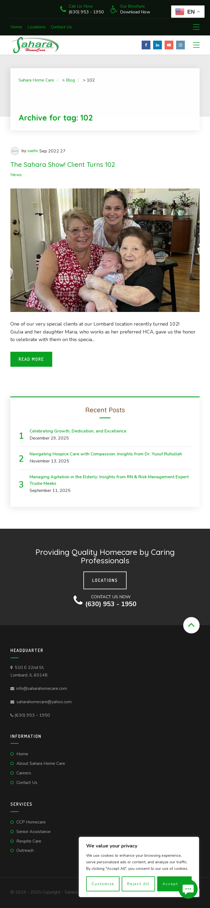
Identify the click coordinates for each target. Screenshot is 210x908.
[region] (139, 867)
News (16, 175)
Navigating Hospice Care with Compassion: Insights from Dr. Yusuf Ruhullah (106, 454)
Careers (23, 773)
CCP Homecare (31, 822)
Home (16, 27)
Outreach (25, 850)
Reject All (138, 883)
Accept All (174, 883)
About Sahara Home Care (40, 763)
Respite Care (28, 841)
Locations (36, 27)
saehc (32, 151)
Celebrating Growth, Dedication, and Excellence (78, 431)
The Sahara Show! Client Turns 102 (62, 164)
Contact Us (61, 27)
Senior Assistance (33, 832)
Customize (103, 883)
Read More (31, 359)
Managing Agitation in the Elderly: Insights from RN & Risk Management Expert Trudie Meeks (109, 480)
